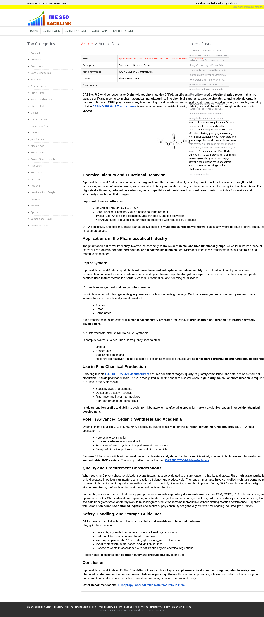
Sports (34, 212)
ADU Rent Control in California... (206, 51)
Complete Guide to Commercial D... (208, 89)
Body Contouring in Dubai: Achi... (207, 65)
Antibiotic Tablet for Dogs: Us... (206, 109)
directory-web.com (160, 607)
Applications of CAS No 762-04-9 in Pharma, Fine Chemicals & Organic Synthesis (161, 58)
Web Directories (39, 225)
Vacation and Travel (41, 219)
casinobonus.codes (199, 174)
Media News (37, 146)
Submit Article (77, 30)
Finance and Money (41, 99)
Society (35, 206)
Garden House (39, 119)
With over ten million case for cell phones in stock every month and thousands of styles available (212, 148)
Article (87, 44)
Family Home (37, 93)
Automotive (37, 53)
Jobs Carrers (37, 139)
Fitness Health (38, 106)
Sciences (36, 199)
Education (36, 79)
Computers (37, 66)
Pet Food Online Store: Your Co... (207, 114)
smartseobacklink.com (39, 607)
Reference (36, 179)
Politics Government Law (44, 159)
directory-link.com (254, 6)
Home (34, 30)
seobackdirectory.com (136, 607)
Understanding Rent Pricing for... (207, 80)
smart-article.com (181, 607)
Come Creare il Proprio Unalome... (207, 75)
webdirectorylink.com (110, 607)
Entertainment (38, 86)
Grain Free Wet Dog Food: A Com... (208, 99)
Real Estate (37, 166)
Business (36, 60)
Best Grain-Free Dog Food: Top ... (207, 84)
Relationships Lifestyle (43, 192)
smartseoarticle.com (86, 607)
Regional (35, 186)
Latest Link (102, 30)
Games (35, 113)
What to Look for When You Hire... (207, 60)
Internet (35, 133)
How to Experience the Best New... (208, 94)
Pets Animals (38, 152)
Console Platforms (41, 73)
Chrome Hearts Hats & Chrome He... (208, 55)
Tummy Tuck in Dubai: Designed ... (208, 70)
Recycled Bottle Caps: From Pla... (206, 118)
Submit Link (52, 30)
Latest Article (126, 30)
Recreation (36, 172)
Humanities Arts (39, 126)
